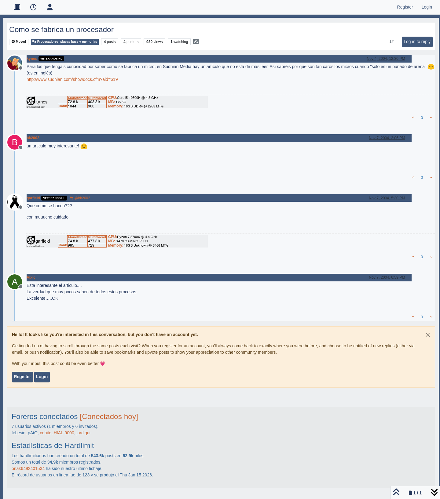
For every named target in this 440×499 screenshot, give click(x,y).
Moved (19, 42)
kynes (32, 58)
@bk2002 (80, 198)
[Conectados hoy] (109, 416)
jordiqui (83, 432)
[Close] (428, 335)
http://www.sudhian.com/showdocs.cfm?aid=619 (72, 79)
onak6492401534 (28, 468)
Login (42, 376)
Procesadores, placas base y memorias (64, 42)
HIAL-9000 (64, 432)
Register (22, 376)
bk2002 (33, 138)
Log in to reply (417, 41)
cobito (45, 432)
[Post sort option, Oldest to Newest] (392, 42)
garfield (33, 198)
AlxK (31, 277)
